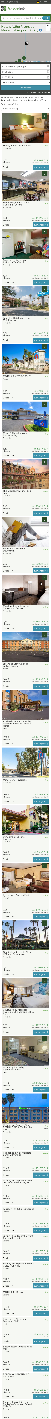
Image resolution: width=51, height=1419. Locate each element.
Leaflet (24, 61)
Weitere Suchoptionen (37, 92)
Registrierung (12, 2)
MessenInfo (13, 8)
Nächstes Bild (48, 186)
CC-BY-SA (48, 61)
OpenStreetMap (36, 61)
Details (8, 167)
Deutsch (44, 2)
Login (3, 2)
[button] (25, 42)
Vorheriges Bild (3, 186)
